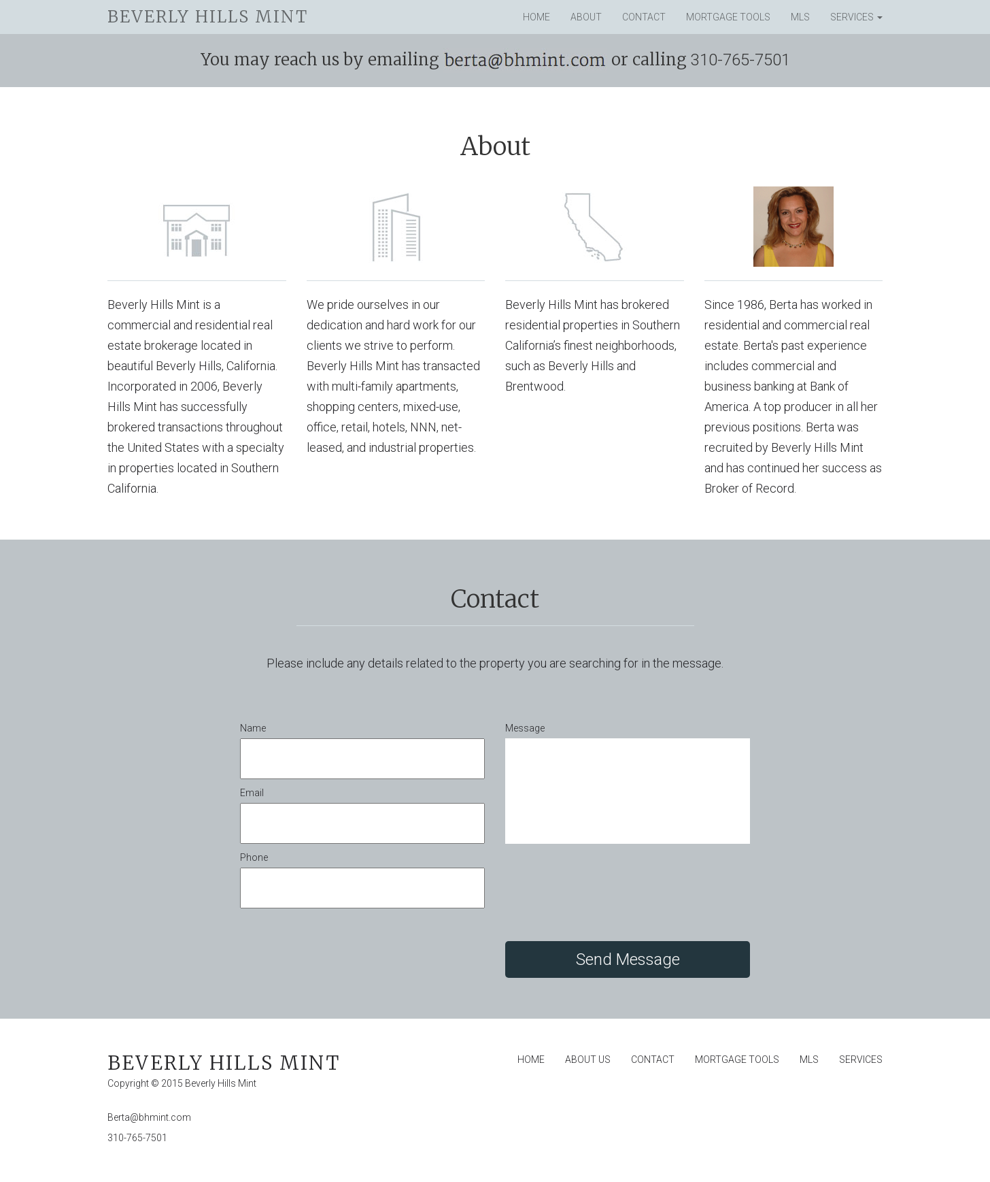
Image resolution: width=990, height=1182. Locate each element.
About (586, 17)
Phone (254, 857)
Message (525, 728)
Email (252, 792)
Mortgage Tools (728, 17)
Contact (644, 17)
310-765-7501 (137, 1137)
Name (253, 728)
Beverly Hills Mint (207, 16)
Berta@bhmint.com (149, 1117)
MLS (800, 17)
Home (536, 17)
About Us (588, 1059)
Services (856, 17)
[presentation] (608, 894)
